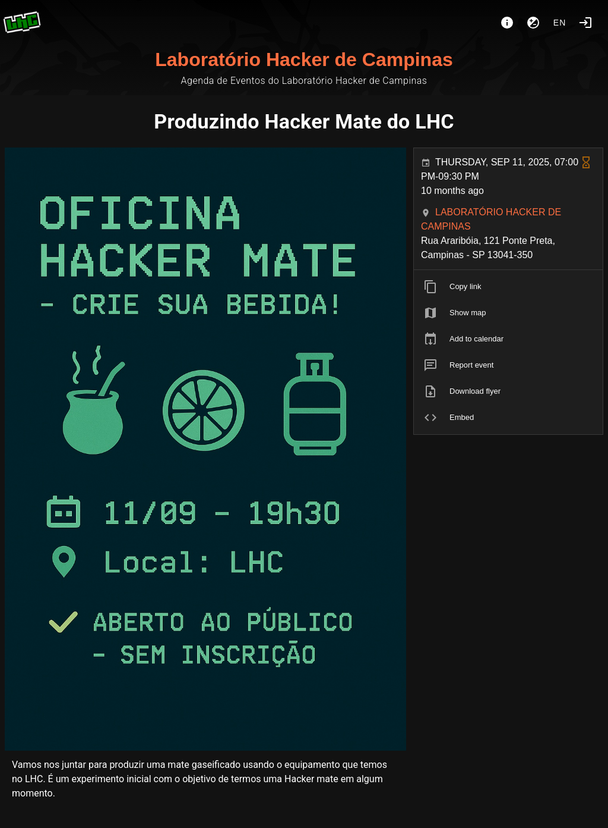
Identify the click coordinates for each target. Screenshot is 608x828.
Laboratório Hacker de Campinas (303, 59)
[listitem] (508, 287)
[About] (507, 23)
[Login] (585, 23)
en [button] (559, 22)
